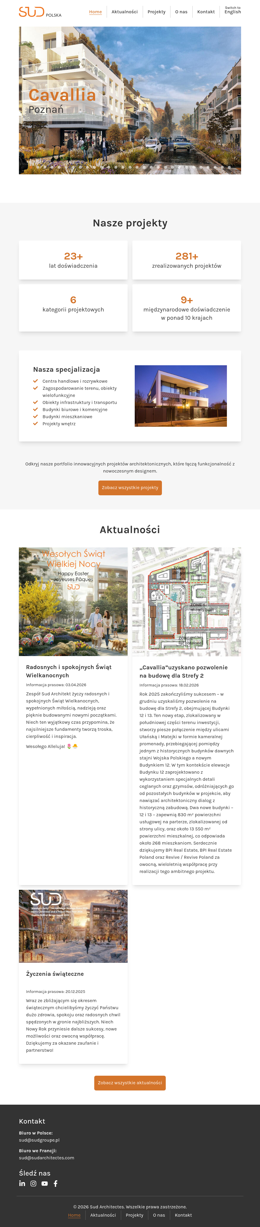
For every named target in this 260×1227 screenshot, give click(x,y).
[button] (30, 167)
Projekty (156, 11)
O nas (181, 11)
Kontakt (206, 11)
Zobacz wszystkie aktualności (130, 1082)
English (233, 11)
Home (95, 11)
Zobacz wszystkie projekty (130, 487)
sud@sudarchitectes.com (46, 1158)
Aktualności (125, 11)
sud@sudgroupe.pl (39, 1140)
